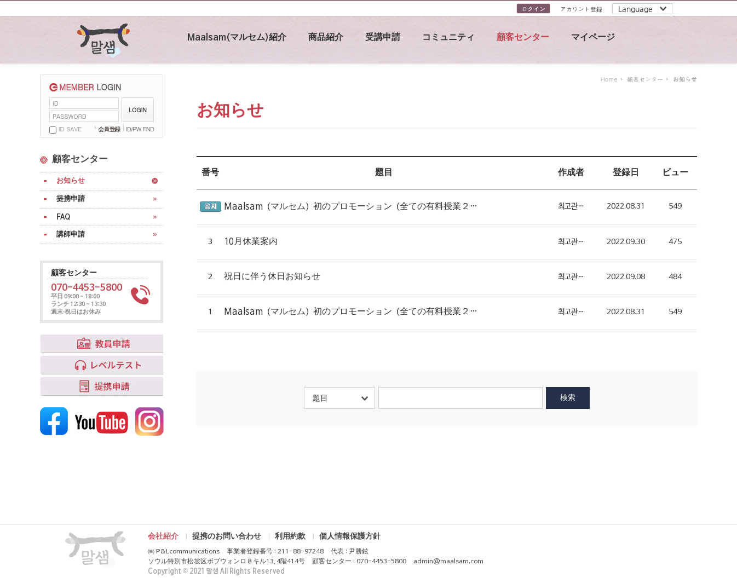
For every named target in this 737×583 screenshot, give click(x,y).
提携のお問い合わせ (226, 536)
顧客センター (523, 38)
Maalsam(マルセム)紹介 (236, 38)
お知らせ (70, 181)
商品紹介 (325, 38)
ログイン (533, 9)
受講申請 (382, 38)
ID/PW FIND (140, 129)
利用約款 (290, 536)
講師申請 (70, 234)
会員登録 (109, 129)
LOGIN (138, 110)
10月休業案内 (251, 242)
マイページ (593, 38)
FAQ (63, 217)
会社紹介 (163, 536)
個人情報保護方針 (350, 536)
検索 (567, 397)
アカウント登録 (581, 9)
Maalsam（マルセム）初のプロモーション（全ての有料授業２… (350, 207)
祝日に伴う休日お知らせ (272, 277)
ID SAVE (70, 129)
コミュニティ (448, 38)
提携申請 (70, 199)
